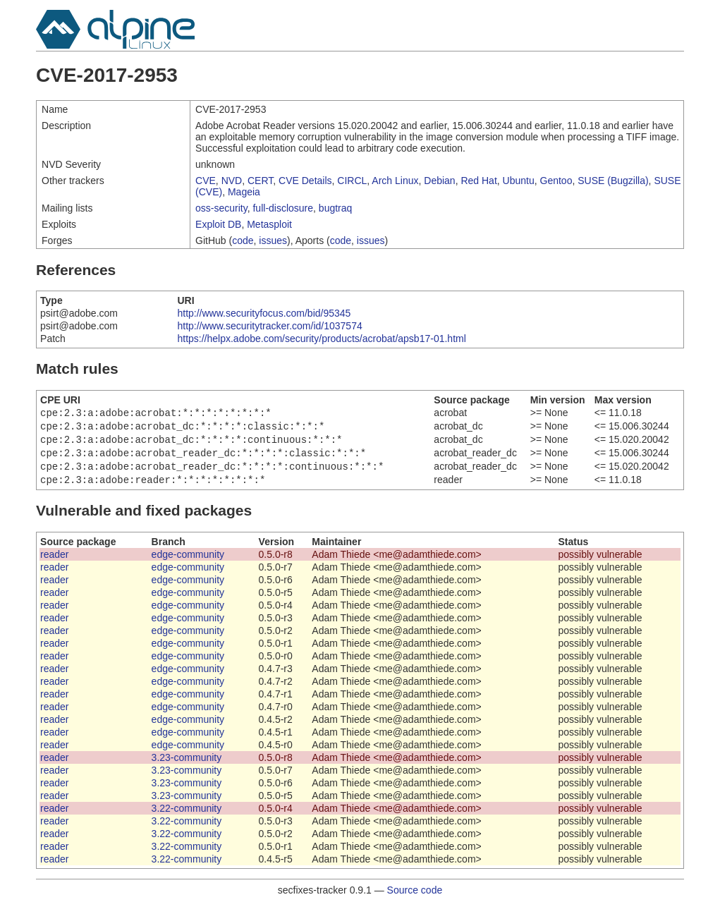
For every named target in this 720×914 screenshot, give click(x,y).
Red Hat (478, 180)
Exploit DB (218, 224)
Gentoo (556, 180)
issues (273, 240)
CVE (205, 180)
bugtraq (335, 208)
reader (54, 562)
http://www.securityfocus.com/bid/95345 (263, 313)
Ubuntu (519, 180)
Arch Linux (395, 180)
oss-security (221, 208)
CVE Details (305, 180)
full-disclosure (282, 208)
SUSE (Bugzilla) (613, 180)
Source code (415, 898)
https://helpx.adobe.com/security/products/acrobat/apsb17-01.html (321, 338)
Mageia (244, 191)
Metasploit (269, 224)
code (242, 240)
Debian (439, 180)
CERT (260, 180)
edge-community (188, 562)
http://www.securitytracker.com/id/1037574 (269, 325)
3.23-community (187, 766)
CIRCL (352, 180)
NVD (232, 180)
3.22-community (187, 816)
